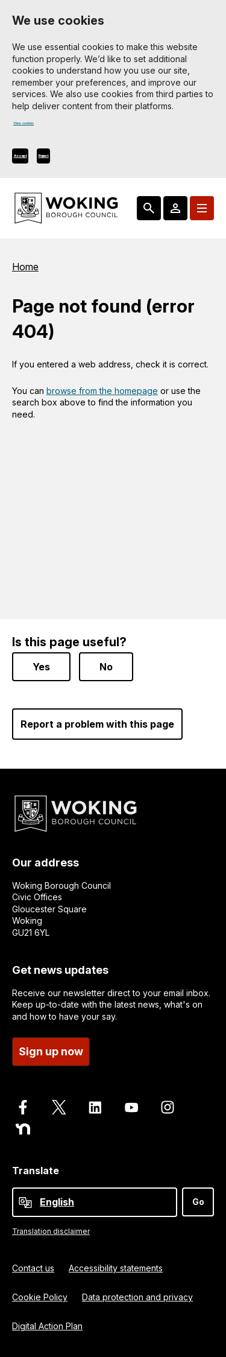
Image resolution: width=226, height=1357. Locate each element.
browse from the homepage (102, 393)
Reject (79, 158)
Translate (35, 1171)
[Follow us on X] (59, 1107)
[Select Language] (94, 1201)
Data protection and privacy (137, 1297)
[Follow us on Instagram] (167, 1107)
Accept (32, 158)
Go (198, 1201)
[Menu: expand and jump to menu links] (202, 211)
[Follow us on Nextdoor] (23, 1129)
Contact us (33, 1268)
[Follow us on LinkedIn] (95, 1107)
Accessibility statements (116, 1268)
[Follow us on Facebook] (23, 1107)
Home (25, 270)
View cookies (40, 126)
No (106, 666)
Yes (41, 666)
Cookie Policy (39, 1297)
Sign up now (51, 1051)
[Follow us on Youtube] (131, 1107)
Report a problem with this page (97, 723)
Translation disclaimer (51, 1230)
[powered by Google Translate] (25, 1202)
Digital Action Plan (47, 1326)
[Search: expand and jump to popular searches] (149, 211)
